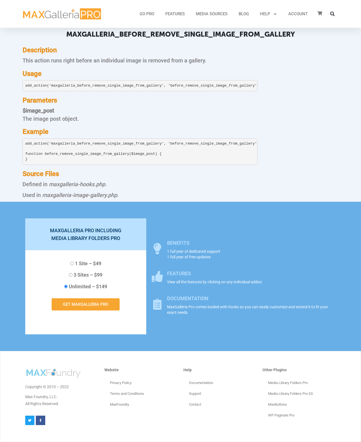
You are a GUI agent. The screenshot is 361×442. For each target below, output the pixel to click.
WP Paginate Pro (281, 415)
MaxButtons (277, 404)
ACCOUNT (298, 13)
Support (195, 394)
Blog (244, 13)
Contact (195, 404)
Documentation (201, 383)
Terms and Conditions (127, 394)
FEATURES (175, 13)
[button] (332, 14)
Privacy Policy (121, 383)
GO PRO (147, 13)
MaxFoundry (119, 404)
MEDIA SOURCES (212, 13)
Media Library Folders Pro (288, 383)
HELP (268, 14)
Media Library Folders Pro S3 (290, 394)
